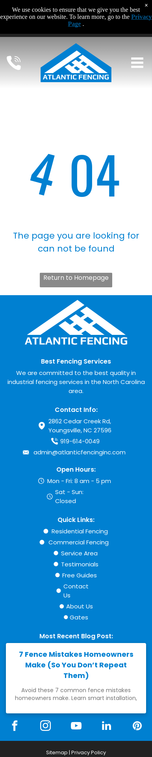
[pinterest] (137, 727)
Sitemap (57, 752)
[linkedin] (106, 727)
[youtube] (76, 727)
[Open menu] (137, 63)
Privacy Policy (88, 752)
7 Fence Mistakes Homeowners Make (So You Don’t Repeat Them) (76, 664)
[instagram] (45, 727)
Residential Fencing (80, 531)
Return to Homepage (76, 277)
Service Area (79, 553)
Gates (79, 617)
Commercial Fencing (78, 542)
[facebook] (14, 727)
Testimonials (79, 564)
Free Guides (79, 575)
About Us (79, 606)
